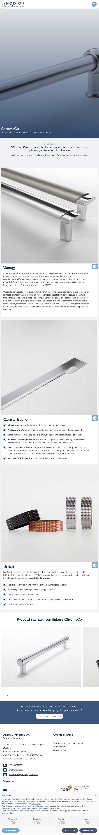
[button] (96, 795)
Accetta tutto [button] (88, 830)
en (87, 4)
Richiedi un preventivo (49, 716)
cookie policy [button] (36, 804)
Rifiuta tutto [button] (70, 830)
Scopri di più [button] (11, 830)
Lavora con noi (59, 750)
